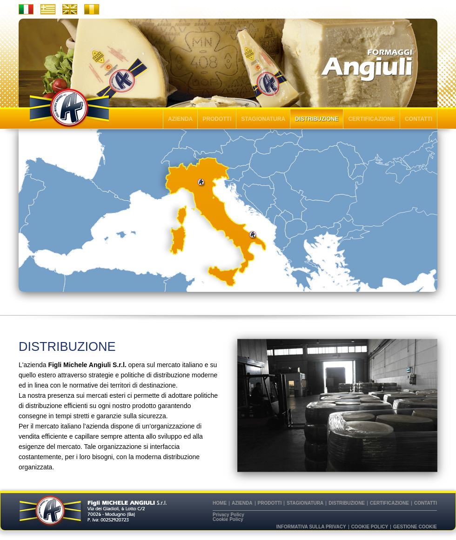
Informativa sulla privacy (311, 527)
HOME (220, 503)
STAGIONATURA (263, 119)
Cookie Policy (228, 519)
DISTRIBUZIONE (316, 119)
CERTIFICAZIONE (371, 119)
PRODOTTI (216, 119)
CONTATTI (418, 119)
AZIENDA (180, 119)
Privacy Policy (228, 515)
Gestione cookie (415, 527)
